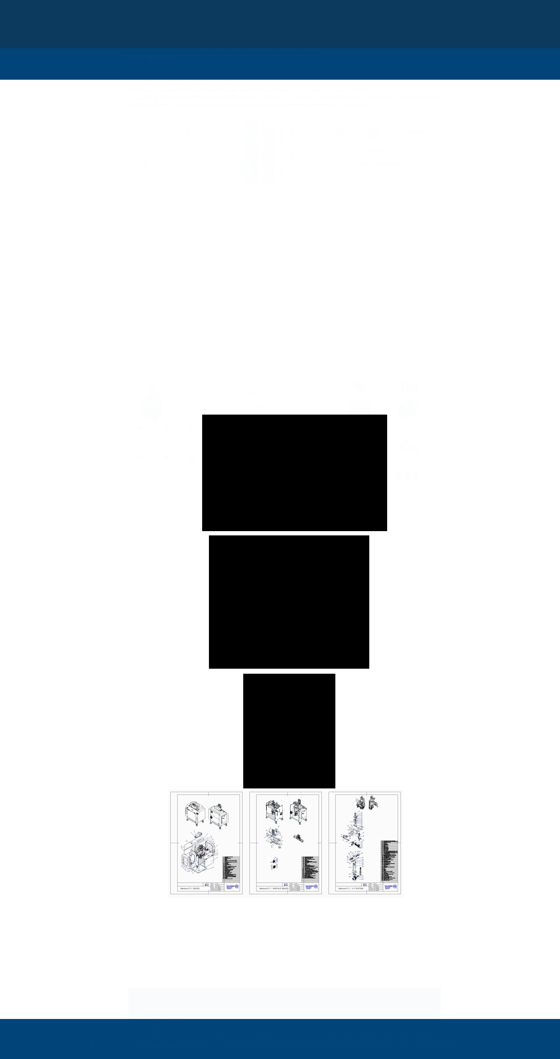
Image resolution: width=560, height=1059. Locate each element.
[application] (294, 473)
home (449, 1042)
